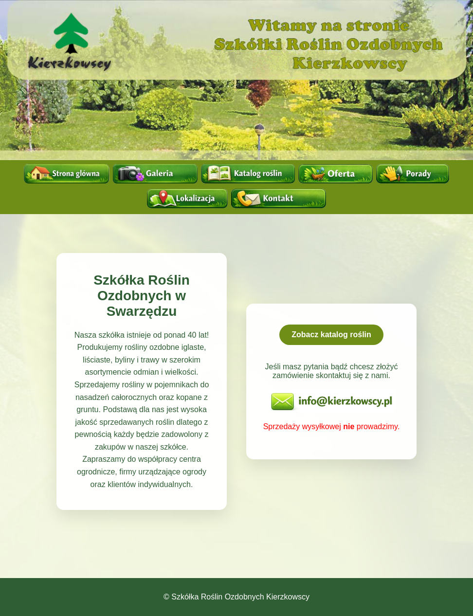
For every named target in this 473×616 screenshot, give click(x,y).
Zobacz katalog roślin (331, 334)
